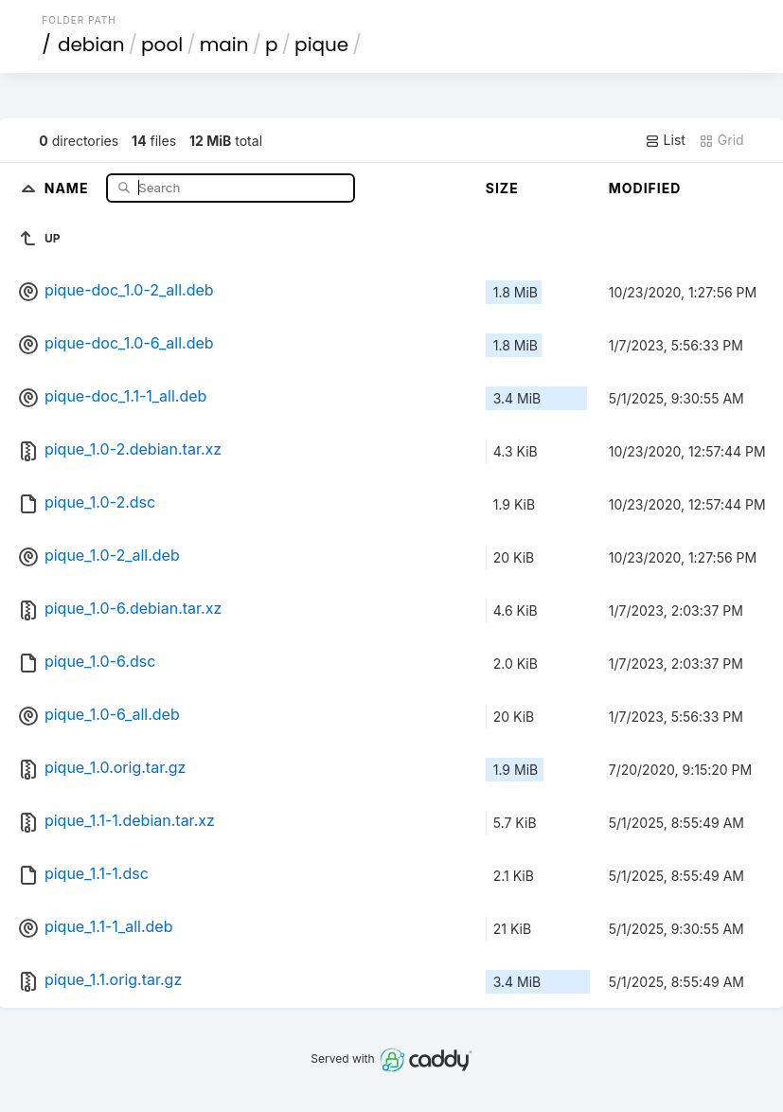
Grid (721, 140)
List (665, 140)
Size (502, 188)
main (224, 44)
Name (68, 187)
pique (321, 44)
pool (162, 44)
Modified (645, 188)
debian (91, 44)
